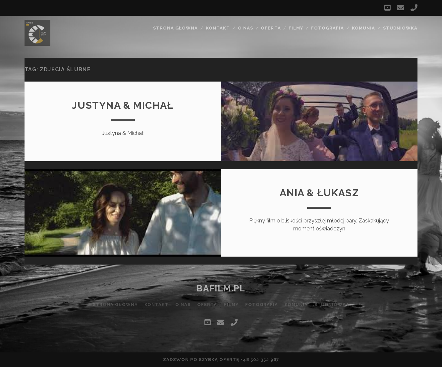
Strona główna (175, 28)
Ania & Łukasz (319, 193)
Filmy (296, 28)
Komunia (363, 28)
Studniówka (400, 28)
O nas (245, 28)
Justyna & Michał (122, 105)
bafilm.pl (220, 288)
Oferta (271, 28)
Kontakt (218, 28)
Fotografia (327, 28)
